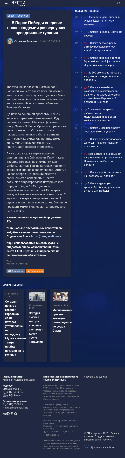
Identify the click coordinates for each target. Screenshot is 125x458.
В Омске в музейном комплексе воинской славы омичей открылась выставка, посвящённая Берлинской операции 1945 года (102, 95)
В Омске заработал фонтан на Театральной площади (102, 174)
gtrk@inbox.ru (13, 395)
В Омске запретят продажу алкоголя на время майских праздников (102, 143)
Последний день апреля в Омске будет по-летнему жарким (102, 21)
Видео (11, 15)
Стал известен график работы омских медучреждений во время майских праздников (100, 115)
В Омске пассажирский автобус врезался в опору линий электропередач (100, 47)
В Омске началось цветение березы (103, 33)
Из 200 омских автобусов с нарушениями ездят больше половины (102, 76)
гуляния (10, 264)
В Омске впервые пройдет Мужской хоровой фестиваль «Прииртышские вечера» (102, 61)
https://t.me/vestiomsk (46, 236)
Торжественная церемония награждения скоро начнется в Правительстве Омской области (103, 159)
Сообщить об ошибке (95, 376)
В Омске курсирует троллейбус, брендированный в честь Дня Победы (102, 187)
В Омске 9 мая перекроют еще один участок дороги (102, 129)
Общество (23, 15)
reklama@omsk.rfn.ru (17, 407)
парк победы (22, 264)
